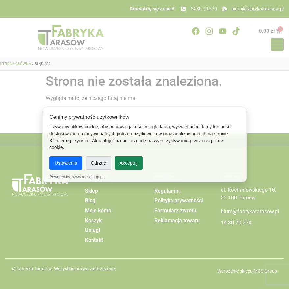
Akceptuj (129, 163)
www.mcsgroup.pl (87, 177)
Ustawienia (66, 163)
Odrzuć (98, 163)
